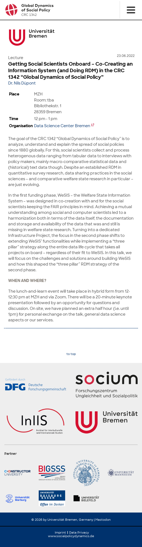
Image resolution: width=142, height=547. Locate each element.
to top (71, 354)
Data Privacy (79, 532)
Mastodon (103, 520)
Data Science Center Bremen (62, 125)
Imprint (60, 532)
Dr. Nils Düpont (22, 83)
